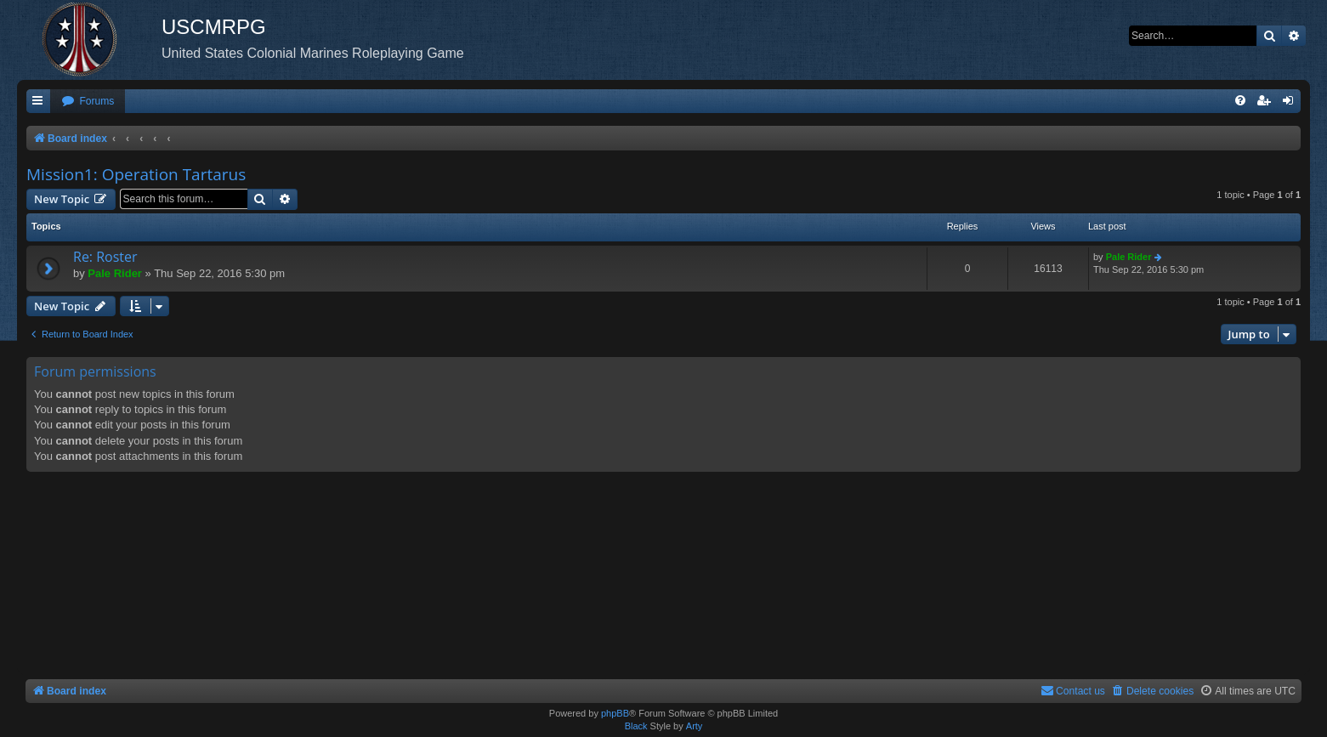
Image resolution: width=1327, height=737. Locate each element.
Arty (694, 726)
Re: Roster (105, 256)
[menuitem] (87, 101)
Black (636, 726)
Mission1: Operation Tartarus (136, 174)
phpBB (615, 713)
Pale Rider (115, 273)
